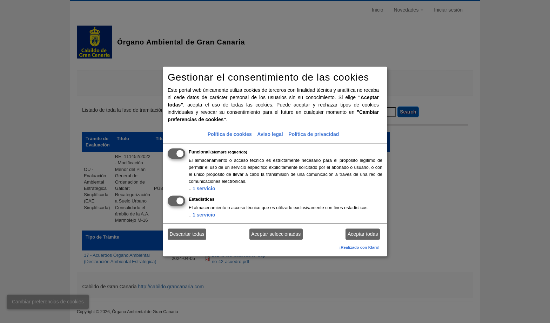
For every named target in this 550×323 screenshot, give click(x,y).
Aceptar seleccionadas (276, 234)
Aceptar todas (363, 234)
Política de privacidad (313, 134)
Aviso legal (270, 134)
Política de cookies (230, 134)
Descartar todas (187, 234)
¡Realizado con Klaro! (360, 248)
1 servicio (202, 189)
